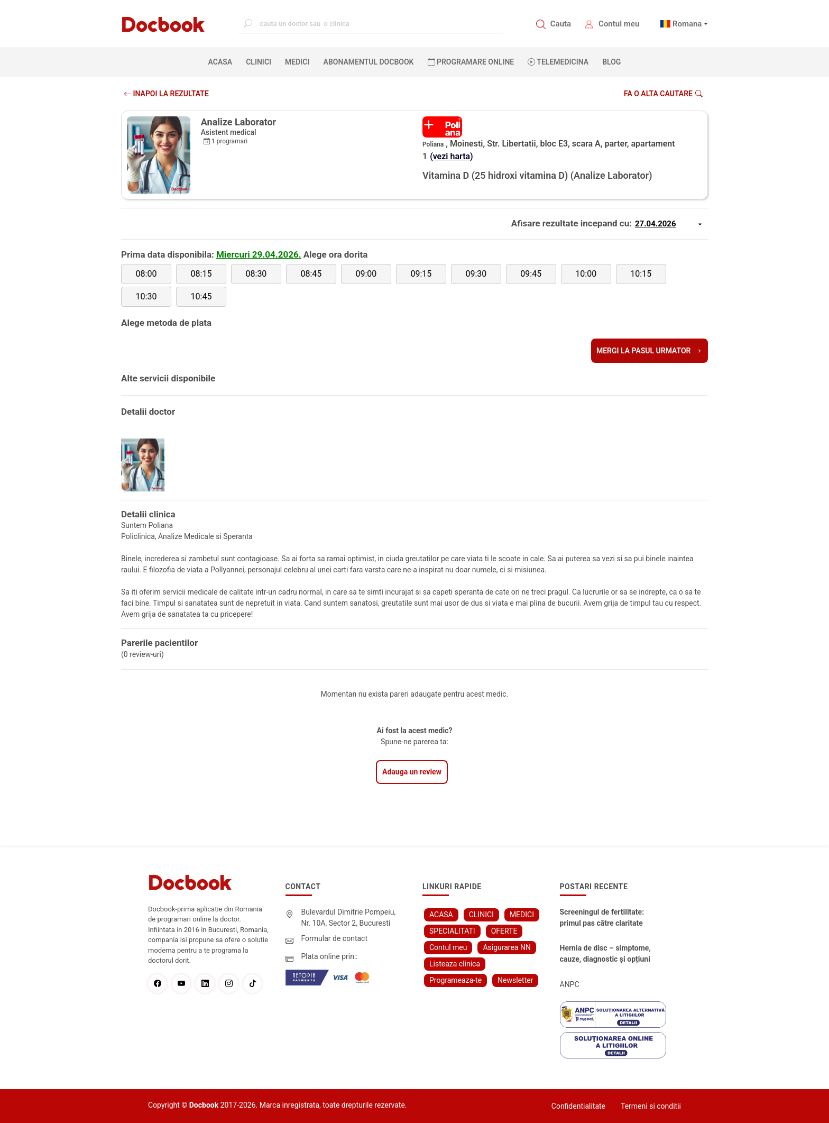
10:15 (640, 274)
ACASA (222, 61)
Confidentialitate (578, 1106)
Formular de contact (334, 938)
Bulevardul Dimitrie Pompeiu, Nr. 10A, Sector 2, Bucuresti (348, 917)
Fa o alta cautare (663, 93)
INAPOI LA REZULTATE (166, 93)
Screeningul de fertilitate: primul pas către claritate (602, 917)
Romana (687, 24)
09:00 (365, 274)
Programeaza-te (455, 980)
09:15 (420, 274)
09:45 (530, 274)
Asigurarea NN (507, 947)
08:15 (201, 274)
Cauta (560, 24)
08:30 (256, 274)
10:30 (146, 296)
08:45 (310, 274)
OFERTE (504, 931)
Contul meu (618, 24)
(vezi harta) (451, 156)
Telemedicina (558, 62)
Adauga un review (411, 772)
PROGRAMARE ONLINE (471, 62)
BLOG (611, 62)
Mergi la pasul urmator (649, 350)
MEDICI (297, 62)
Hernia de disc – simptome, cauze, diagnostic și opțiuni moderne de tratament (605, 954)
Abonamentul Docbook (369, 62)
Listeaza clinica (454, 964)
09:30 (475, 274)
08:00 (146, 274)
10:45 (201, 296)
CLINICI (258, 62)
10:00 (585, 274)
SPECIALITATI (452, 931)
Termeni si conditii (651, 1106)
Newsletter (515, 980)
